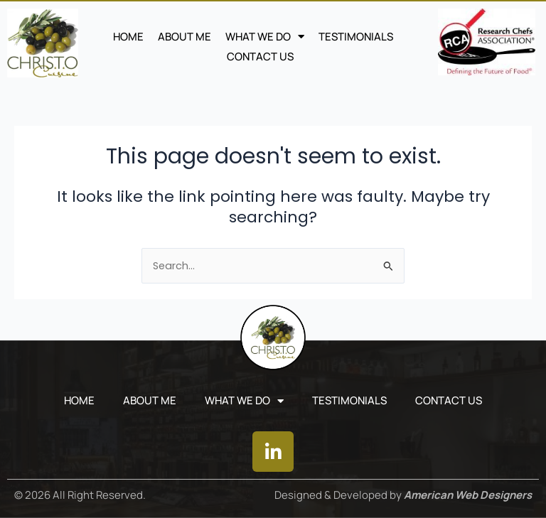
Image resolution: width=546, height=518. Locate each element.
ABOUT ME (184, 36)
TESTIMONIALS (355, 36)
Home (128, 36)
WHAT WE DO (264, 37)
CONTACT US (260, 56)
